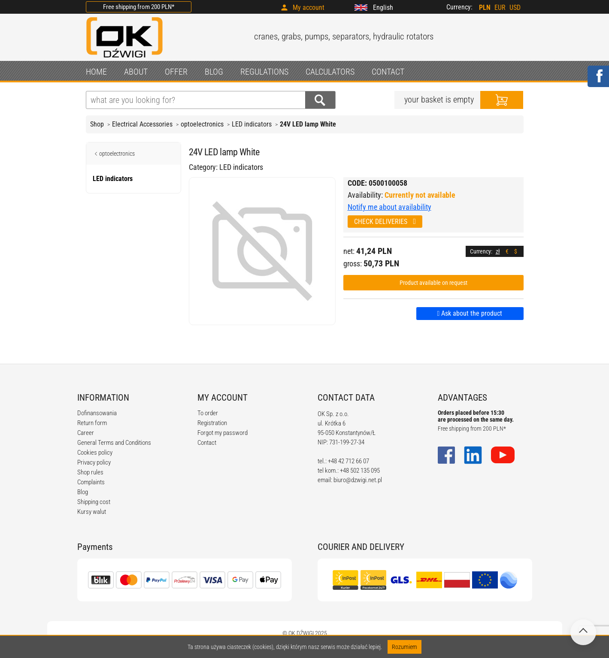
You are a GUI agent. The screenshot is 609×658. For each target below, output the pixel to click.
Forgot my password (222, 433)
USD (515, 7)
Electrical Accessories (142, 124)
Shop (97, 124)
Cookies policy (94, 452)
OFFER (176, 71)
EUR (500, 7)
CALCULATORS (330, 71)
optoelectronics (202, 124)
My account (308, 7)
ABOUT (136, 71)
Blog (82, 492)
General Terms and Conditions (114, 443)
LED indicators (252, 124)
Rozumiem (404, 646)
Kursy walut (91, 512)
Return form (92, 423)
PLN (485, 7)
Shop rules (90, 472)
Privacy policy (94, 462)
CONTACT (388, 71)
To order (207, 413)
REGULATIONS (264, 71)
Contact (206, 443)
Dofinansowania (97, 413)
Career (85, 433)
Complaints (91, 482)
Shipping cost (93, 502)
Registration (212, 423)
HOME (96, 71)
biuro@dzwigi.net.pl (357, 480)
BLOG (214, 71)
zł (498, 251)
